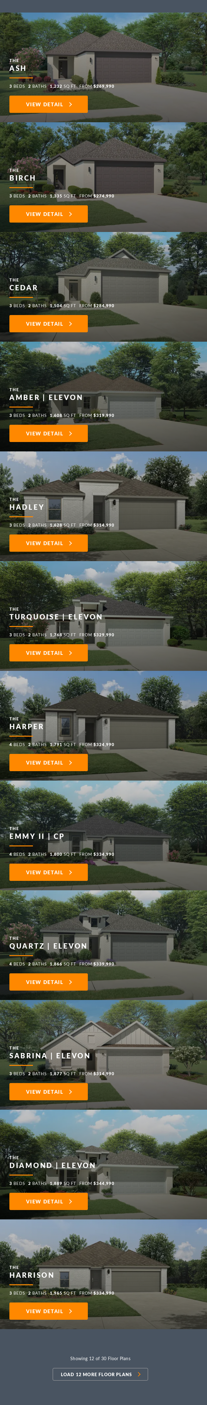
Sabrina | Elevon (50, 1050)
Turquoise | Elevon (56, 612)
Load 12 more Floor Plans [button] (96, 1374)
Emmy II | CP (37, 831)
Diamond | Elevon (52, 1160)
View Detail (44, 104)
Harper (26, 721)
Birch (22, 173)
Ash (18, 63)
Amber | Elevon (46, 392)
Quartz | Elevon (48, 941)
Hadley (27, 502)
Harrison (32, 1270)
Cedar (23, 282)
